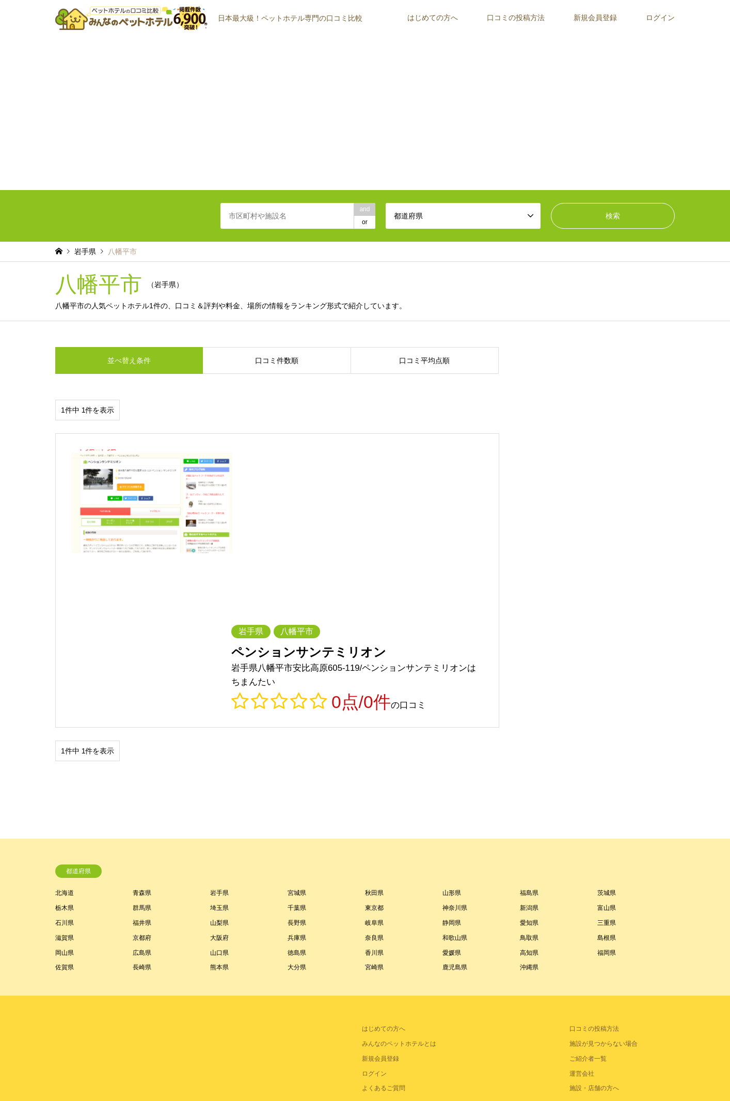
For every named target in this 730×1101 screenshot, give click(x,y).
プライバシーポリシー (378, 1072)
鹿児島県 (454, 797)
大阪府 (219, 768)
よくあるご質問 (383, 918)
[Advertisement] (365, 112)
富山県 (606, 738)
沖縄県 (529, 797)
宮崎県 (374, 797)
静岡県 (451, 753)
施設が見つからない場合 (603, 874)
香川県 (374, 783)
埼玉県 (219, 738)
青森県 (142, 723)
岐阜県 (374, 753)
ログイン (660, 17)
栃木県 (64, 738)
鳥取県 (529, 768)
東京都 (374, 738)
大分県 (297, 797)
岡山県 (64, 783)
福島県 (529, 723)
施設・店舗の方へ (594, 918)
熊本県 (219, 797)
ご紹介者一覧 (588, 889)
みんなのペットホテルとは (399, 874)
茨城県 (606, 723)
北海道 (64, 723)
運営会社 (581, 903)
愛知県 (529, 753)
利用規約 (326, 1072)
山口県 (219, 783)
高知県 (529, 783)
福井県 (142, 753)
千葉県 (297, 738)
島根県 (606, 768)
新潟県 (529, 738)
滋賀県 (64, 768)
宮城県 (297, 723)
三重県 (606, 753)
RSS (58, 1054)
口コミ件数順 (276, 360)
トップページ (288, 1072)
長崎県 (142, 797)
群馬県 (142, 738)
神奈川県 (454, 738)
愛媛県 (451, 783)
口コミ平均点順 (424, 360)
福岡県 (606, 783)
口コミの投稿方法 (516, 17)
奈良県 (374, 768)
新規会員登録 (595, 17)
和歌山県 (454, 768)
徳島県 (297, 783)
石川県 (64, 753)
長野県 (297, 753)
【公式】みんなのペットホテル (572, 1054)
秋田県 (374, 723)
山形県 (451, 723)
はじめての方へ (432, 17)
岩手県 (219, 723)
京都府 (142, 768)
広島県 (142, 783)
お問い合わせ (435, 1072)
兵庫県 (297, 768)
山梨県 (219, 753)
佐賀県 (64, 797)
